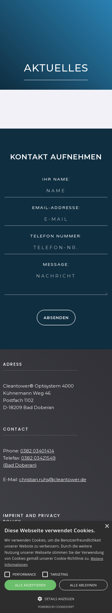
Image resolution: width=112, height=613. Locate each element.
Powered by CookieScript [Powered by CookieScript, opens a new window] (56, 607)
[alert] (56, 567)
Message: (56, 264)
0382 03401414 (37, 451)
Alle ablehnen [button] (83, 585)
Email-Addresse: (56, 207)
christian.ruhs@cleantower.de (52, 479)
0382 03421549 (38, 458)
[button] (24, 574)
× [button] (107, 526)
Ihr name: (56, 179)
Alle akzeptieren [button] (30, 585)
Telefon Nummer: (56, 236)
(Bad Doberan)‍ (20, 465)
